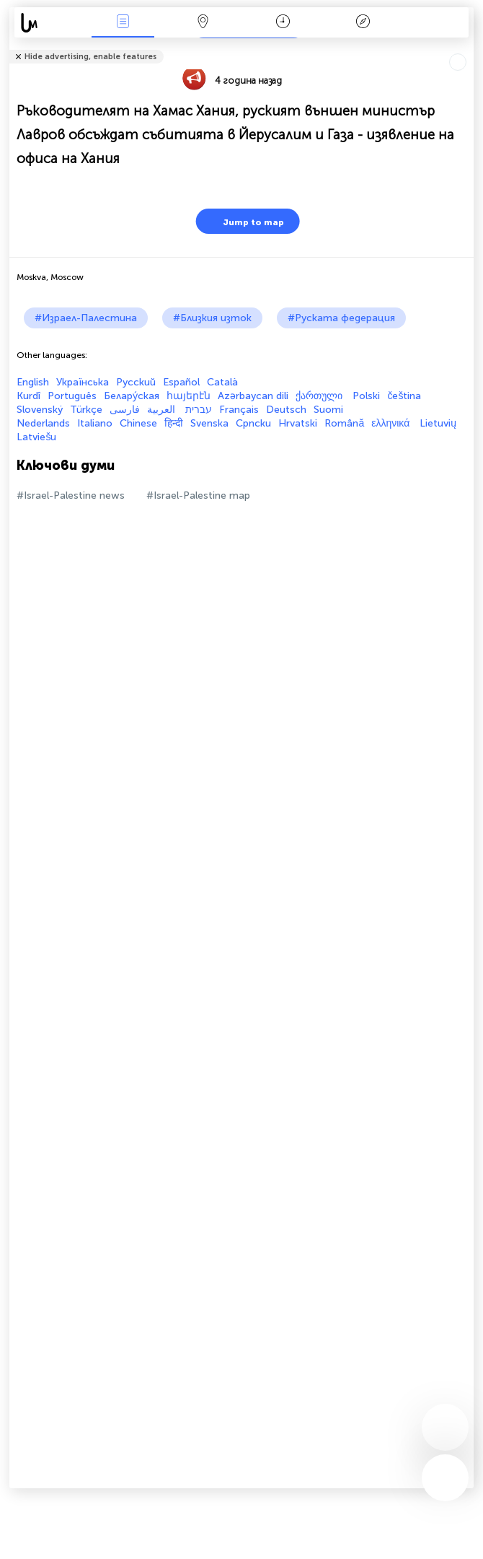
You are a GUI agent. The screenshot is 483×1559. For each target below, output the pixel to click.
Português (72, 396)
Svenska (209, 423)
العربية (162, 409)
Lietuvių (438, 423)
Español (181, 382)
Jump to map (244, 221)
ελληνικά (391, 423)
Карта (202, 23)
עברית (198, 409)
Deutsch (286, 409)
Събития (122, 23)
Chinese (138, 423)
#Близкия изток (212, 318)
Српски (253, 423)
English (33, 382)
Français (239, 409)
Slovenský (40, 409)
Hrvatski (297, 423)
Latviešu (36, 437)
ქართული (320, 396)
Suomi (328, 409)
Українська (82, 382)
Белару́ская (131, 396)
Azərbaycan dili (253, 396)
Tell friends (467, 47)
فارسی (125, 409)
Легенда (363, 23)
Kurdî (28, 396)
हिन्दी (173, 423)
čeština (404, 396)
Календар (283, 23)
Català (222, 382)
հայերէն (189, 396)
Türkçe (86, 409)
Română (344, 423)
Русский (136, 382)
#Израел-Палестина (86, 318)
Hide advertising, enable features (90, 56)
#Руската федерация (341, 318)
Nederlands (43, 423)
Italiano (94, 423)
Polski (366, 396)
